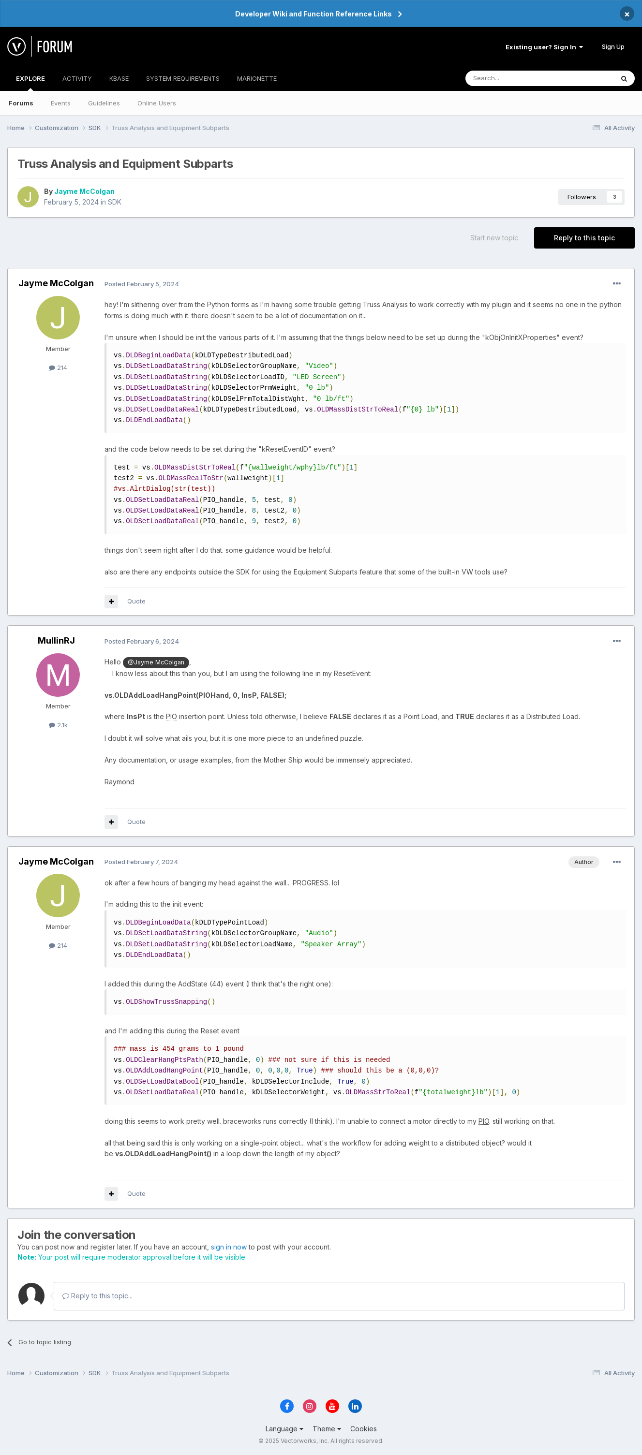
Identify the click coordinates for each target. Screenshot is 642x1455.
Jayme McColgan (84, 191)
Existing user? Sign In (544, 47)
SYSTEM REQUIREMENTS (183, 78)
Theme (327, 1429)
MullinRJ (56, 640)
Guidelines (104, 103)
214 (58, 367)
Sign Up (613, 46)
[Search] (514, 78)
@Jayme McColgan (156, 662)
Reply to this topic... (97, 1296)
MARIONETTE (257, 78)
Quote (136, 601)
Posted (142, 284)
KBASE (119, 78)
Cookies (363, 1429)
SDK (114, 202)
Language (284, 1429)
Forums (21, 103)
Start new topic (494, 238)
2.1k (58, 725)
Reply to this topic (584, 238)
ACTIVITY (77, 78)
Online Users (156, 103)
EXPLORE (30, 82)
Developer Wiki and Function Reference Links (313, 14)
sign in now (229, 1247)
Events (61, 103)
